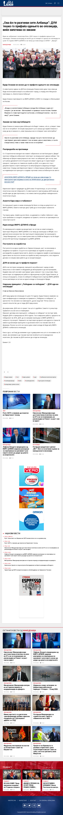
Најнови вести (12, 533)
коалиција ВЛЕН (30, 380)
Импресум (12, 800)
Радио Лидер (8, 3)
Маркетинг (23, 800)
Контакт (33, 800)
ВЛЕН (20, 380)
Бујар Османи (8, 377)
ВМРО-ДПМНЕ (26, 377)
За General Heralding (47, 800)
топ (18, 377)
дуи (35, 377)
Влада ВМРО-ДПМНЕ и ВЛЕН (12, 384)
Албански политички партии (48, 377)
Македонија (7, 44)
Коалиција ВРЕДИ (9, 380)
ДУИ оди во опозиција (44, 380)
